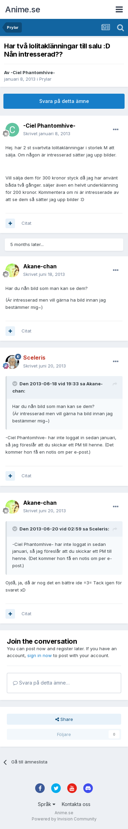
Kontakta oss (76, 804)
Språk (46, 804)
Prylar (45, 79)
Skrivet (46, 133)
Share (64, 719)
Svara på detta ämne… (41, 683)
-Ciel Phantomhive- (33, 72)
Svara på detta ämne (64, 101)
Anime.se (22, 9)
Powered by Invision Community (64, 818)
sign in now (39, 655)
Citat (26, 223)
